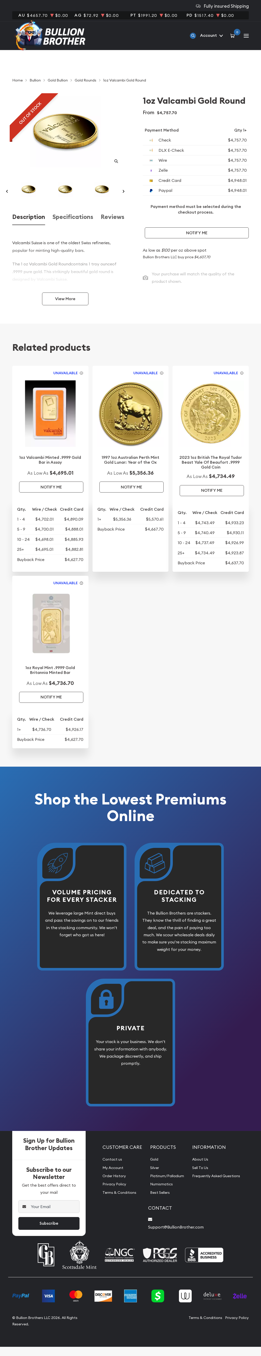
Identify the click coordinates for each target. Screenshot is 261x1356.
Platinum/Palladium (164, 1185)
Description (28, 227)
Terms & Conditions (117, 1202)
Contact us (109, 1169)
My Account (109, 1177)
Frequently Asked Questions (218, 1185)
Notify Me (196, 233)
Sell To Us (200, 1177)
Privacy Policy (111, 1194)
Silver (151, 1177)
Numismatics (158, 1194)
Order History (111, 1185)
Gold (150, 1169)
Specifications (73, 227)
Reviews (112, 227)
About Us (200, 1169)
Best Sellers (156, 1202)
